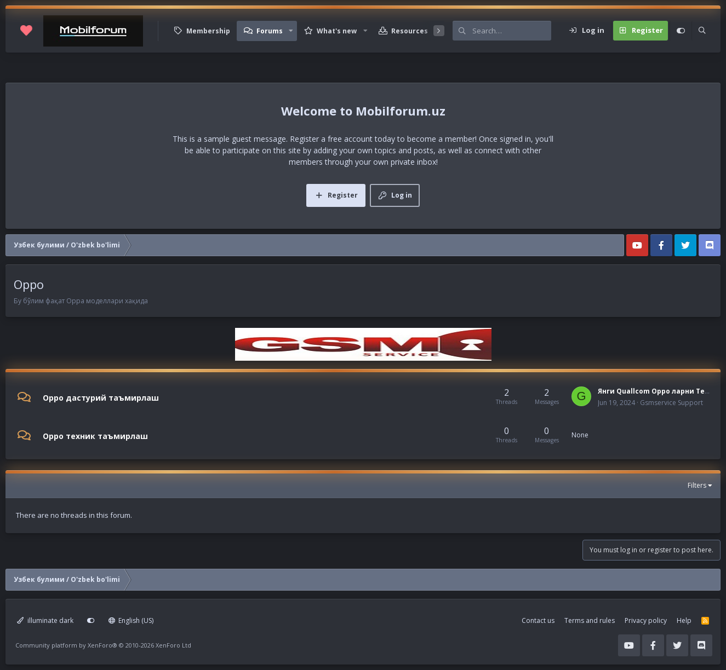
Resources (409, 31)
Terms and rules (589, 620)
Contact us (538, 620)
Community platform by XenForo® (103, 645)
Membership (208, 31)
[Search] (511, 31)
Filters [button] (697, 485)
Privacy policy (646, 620)
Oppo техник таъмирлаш (95, 435)
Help (684, 620)
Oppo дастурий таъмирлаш (101, 397)
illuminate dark (45, 620)
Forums (269, 31)
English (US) (131, 620)
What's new (337, 31)
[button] (291, 31)
